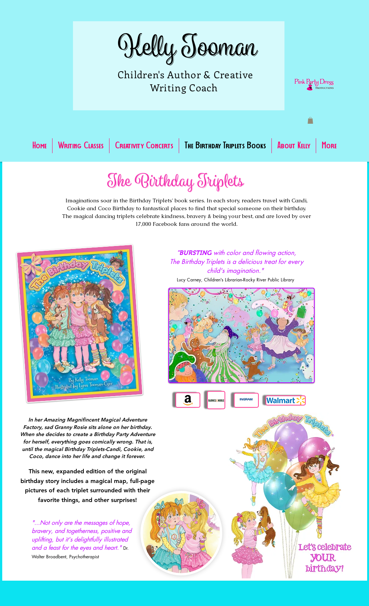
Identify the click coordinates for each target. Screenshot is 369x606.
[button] (310, 120)
